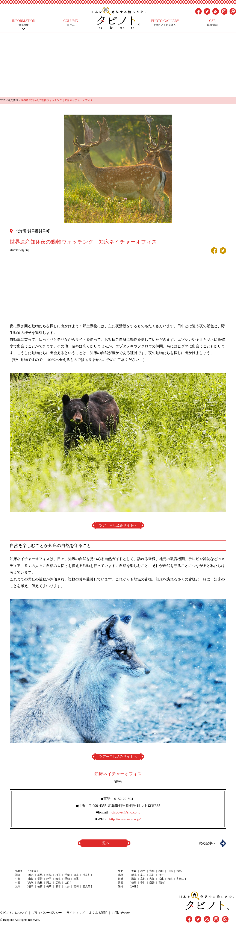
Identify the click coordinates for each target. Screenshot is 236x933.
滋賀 (133, 878)
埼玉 (58, 874)
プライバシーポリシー (47, 912)
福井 (160, 874)
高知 (160, 882)
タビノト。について (13, 912)
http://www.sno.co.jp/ (125, 819)
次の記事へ (207, 843)
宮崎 (76, 886)
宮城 (151, 870)
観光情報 (23, 22)
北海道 (32, 870)
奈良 (169, 878)
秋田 (160, 870)
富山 (142, 874)
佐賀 (39, 886)
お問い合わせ (120, 912)
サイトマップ (75, 912)
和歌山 (180, 878)
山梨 (30, 878)
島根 (39, 882)
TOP (2, 100)
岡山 (48, 882)
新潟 (133, 874)
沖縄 (133, 886)
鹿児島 (86, 886)
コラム (70, 22)
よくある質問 (98, 912)
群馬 (39, 874)
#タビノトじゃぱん (165, 22)
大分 (67, 886)
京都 (142, 878)
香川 (142, 882)
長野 (39, 878)
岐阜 (58, 878)
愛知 (67, 878)
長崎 (48, 886)
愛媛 (151, 882)
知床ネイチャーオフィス (118, 773)
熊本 (58, 886)
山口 (67, 882)
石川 (151, 874)
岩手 (142, 870)
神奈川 (86, 874)
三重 (76, 878)
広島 (58, 882)
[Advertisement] (118, 65)
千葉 (67, 874)
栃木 (30, 874)
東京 (76, 874)
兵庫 (160, 878)
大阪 (151, 878)
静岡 (48, 878)
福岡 (30, 886)
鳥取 (30, 882)
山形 (169, 870)
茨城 (48, 874)
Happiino (8, 919)
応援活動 (212, 22)
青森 (133, 870)
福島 (179, 870)
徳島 (133, 882)
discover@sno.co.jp (125, 812)
